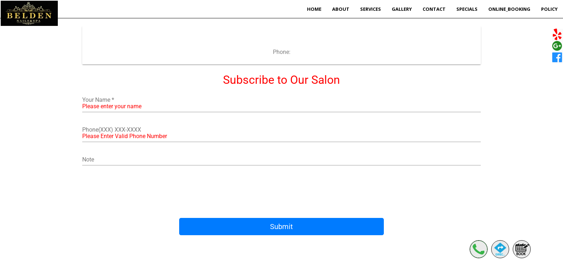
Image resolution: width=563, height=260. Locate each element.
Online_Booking (509, 9)
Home (314, 9)
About (340, 9)
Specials (467, 9)
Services (370, 9)
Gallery (402, 9)
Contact (434, 9)
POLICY (549, 9)
